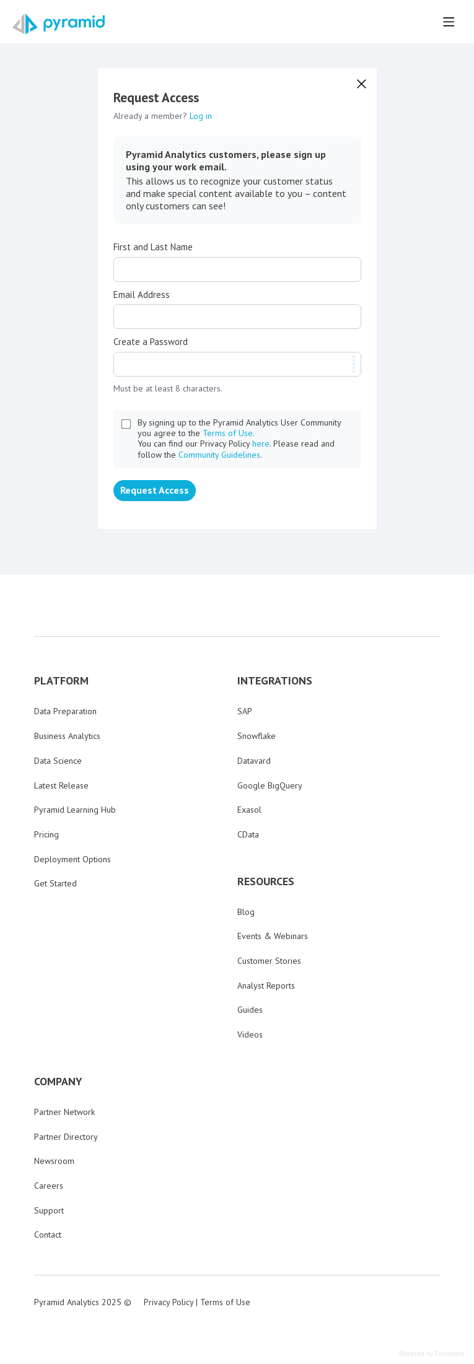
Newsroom (54, 1160)
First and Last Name (153, 247)
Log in (201, 115)
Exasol (249, 809)
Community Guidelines (219, 454)
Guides (250, 1009)
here (261, 443)
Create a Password (150, 342)
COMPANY (58, 1081)
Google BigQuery (269, 785)
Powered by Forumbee (432, 1354)
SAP (244, 711)
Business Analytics (67, 735)
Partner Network (64, 1111)
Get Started (55, 883)
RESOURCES (265, 881)
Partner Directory (66, 1136)
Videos (250, 1034)
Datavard (254, 760)
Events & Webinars (272, 936)
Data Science (58, 760)
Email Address (141, 294)
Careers (48, 1185)
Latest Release (61, 785)
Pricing (46, 834)
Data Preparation (65, 711)
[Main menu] (448, 22)
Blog (246, 911)
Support (49, 1210)
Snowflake (256, 735)
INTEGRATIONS (274, 681)
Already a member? (162, 115)
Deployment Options (72, 859)
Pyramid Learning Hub (75, 809)
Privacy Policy (168, 1302)
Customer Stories (269, 960)
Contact (47, 1234)
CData (248, 834)
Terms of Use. (229, 433)
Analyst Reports (266, 985)
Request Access (154, 490)
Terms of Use (225, 1302)
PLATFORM (61, 681)
